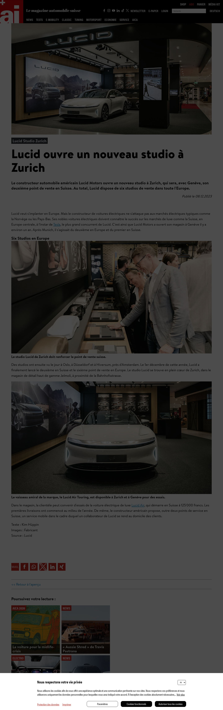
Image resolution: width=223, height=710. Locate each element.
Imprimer (66, 704)
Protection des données (48, 704)
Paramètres (102, 704)
